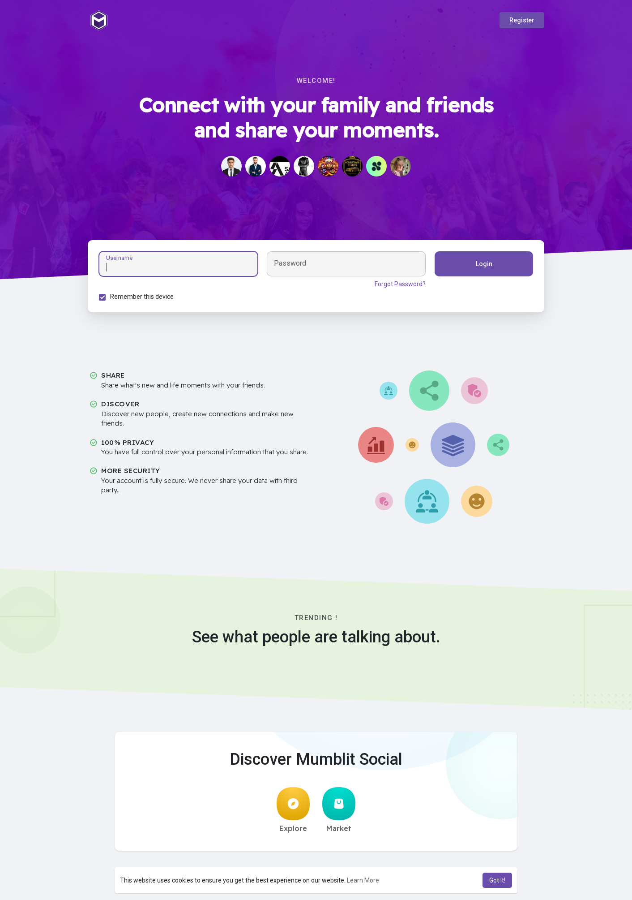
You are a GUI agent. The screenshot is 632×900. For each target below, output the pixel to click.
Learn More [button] (363, 880)
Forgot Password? (400, 284)
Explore (293, 810)
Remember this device (142, 296)
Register (521, 20)
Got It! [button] (497, 880)
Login (484, 263)
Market (338, 810)
